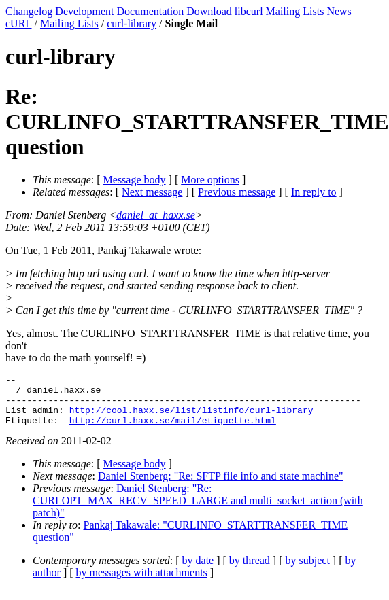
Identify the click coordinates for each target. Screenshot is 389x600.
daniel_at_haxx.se (155, 215)
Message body (134, 180)
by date (198, 570)
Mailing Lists (295, 11)
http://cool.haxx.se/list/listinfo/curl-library (191, 418)
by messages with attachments (141, 582)
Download (209, 11)
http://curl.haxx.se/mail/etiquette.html (172, 430)
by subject (308, 570)
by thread (249, 570)
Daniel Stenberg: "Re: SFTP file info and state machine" (220, 486)
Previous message (236, 192)
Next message (152, 192)
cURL (18, 23)
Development (84, 11)
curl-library (131, 23)
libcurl (249, 11)
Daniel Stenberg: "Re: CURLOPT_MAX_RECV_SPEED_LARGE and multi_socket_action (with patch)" (198, 511)
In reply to (314, 192)
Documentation (150, 11)
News (338, 11)
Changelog (28, 11)
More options (210, 180)
